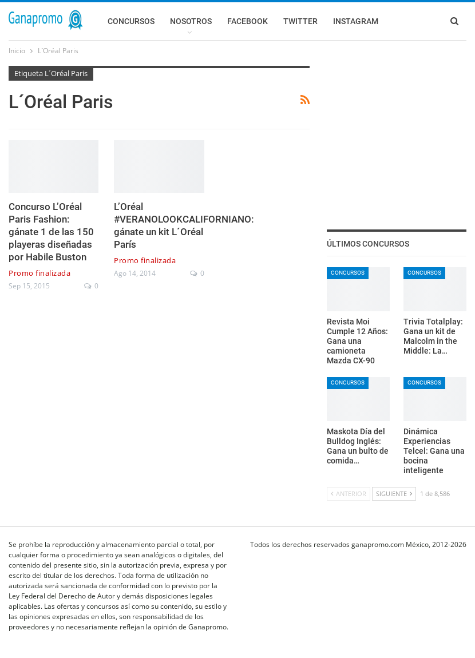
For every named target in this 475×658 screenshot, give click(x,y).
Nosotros (191, 21)
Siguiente (394, 493)
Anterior (348, 493)
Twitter (300, 21)
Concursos (131, 21)
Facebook (247, 21)
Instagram (355, 21)
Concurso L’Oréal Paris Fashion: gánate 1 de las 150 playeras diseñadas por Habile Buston (51, 232)
